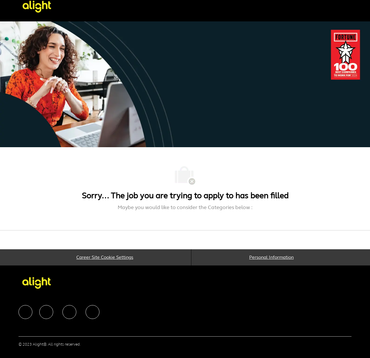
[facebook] (25, 312)
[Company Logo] (41, 6)
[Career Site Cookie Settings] (105, 257)
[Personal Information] (271, 257)
